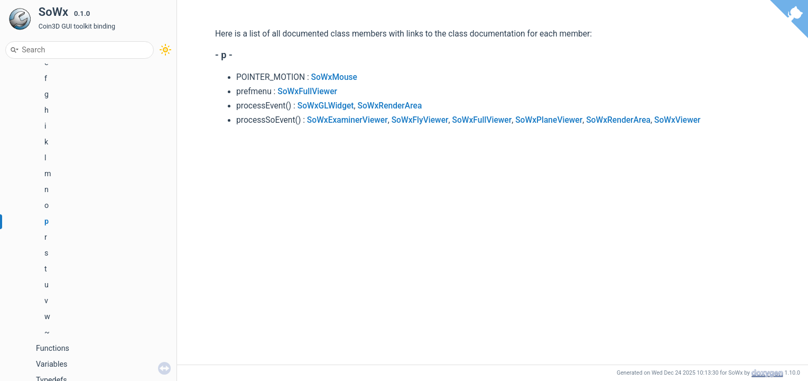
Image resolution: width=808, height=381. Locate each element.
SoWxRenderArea (389, 106)
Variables (52, 364)
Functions (52, 348)
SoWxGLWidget (326, 106)
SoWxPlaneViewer (548, 120)
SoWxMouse (334, 77)
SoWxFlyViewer (420, 120)
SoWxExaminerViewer (347, 120)
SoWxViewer (677, 120)
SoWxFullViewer (307, 91)
